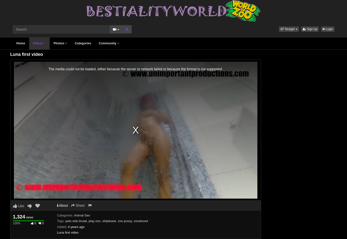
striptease (109, 221)
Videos (39, 43)
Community (109, 43)
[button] (289, 29)
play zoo (94, 221)
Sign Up (310, 29)
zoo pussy (125, 221)
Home (20, 43)
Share (78, 205)
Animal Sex (82, 215)
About (62, 205)
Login (328, 29)
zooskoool (141, 221)
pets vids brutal (76, 221)
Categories (83, 43)
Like (18, 206)
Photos (60, 43)
